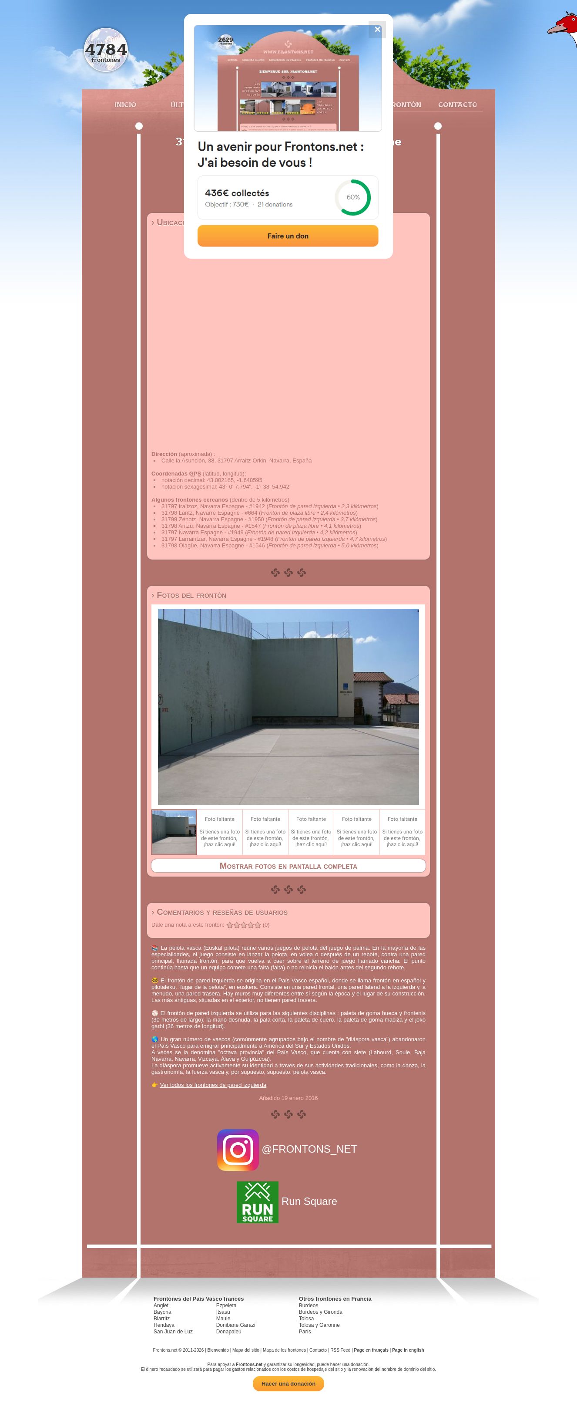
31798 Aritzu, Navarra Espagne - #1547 (211, 526)
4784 (105, 49)
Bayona (162, 1312)
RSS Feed (340, 1350)
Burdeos (309, 1305)
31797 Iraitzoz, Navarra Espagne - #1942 (213, 506)
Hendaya (164, 1325)
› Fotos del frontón (188, 595)
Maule (223, 1319)
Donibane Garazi (235, 1325)
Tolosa (306, 1319)
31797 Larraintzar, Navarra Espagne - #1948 (217, 539)
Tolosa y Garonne (319, 1325)
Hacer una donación (288, 1383)
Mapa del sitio (245, 1350)
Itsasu (223, 1312)
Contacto (454, 104)
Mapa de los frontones (284, 1350)
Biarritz (162, 1319)
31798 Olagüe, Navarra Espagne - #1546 (213, 545)
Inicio (125, 104)
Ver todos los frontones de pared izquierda (213, 1085)
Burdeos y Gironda (320, 1312)
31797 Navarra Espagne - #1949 (202, 532)
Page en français (371, 1350)
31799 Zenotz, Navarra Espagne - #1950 (212, 519)
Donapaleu (229, 1332)
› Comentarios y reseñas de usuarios (219, 912)
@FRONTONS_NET (288, 1149)
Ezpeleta (226, 1305)
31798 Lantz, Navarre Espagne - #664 (209, 512)
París (305, 1332)
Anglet (161, 1305)
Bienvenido (217, 1350)
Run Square (288, 1201)
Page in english (408, 1350)
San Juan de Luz (173, 1332)
